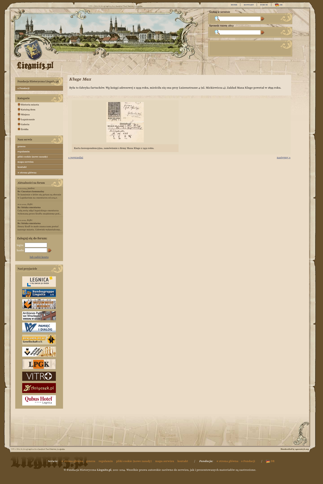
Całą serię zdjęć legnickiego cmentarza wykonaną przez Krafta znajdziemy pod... (39, 210)
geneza (21, 146)
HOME (234, 4)
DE (279, 5)
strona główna (26, 172)
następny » (283, 157)
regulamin (23, 151)
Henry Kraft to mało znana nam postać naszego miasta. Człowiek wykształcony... (39, 226)
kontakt (22, 167)
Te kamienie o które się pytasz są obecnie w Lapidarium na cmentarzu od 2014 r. (39, 194)
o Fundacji (23, 88)
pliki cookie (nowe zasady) (32, 156)
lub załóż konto (39, 257)
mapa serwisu (25, 162)
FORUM (264, 4)
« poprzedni (75, 157)
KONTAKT (249, 4)
